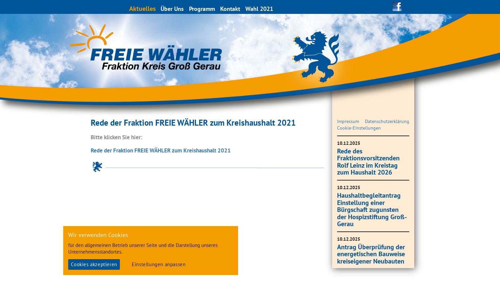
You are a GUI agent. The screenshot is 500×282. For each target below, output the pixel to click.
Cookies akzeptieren (94, 264)
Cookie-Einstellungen (359, 128)
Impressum (348, 121)
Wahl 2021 (259, 9)
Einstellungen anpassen (158, 264)
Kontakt (230, 9)
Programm (202, 9)
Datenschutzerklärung (387, 121)
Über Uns (172, 9)
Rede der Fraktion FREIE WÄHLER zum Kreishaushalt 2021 (161, 150)
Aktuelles (142, 8)
